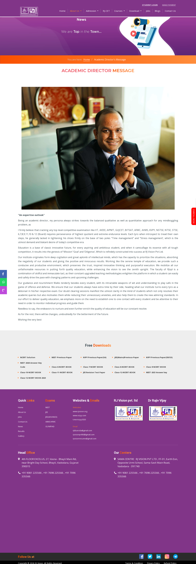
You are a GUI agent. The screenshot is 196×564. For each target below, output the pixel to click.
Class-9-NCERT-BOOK (156, 367)
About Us (22, 412)
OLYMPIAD (49, 426)
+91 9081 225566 (32, 472)
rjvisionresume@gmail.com (84, 438)
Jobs (148, 11)
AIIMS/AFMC (50, 421)
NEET (47, 407)
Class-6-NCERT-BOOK (61, 367)
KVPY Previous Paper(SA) (94, 357)
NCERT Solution (27, 357)
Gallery (21, 436)
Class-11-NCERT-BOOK (62, 372)
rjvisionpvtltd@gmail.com (83, 434)
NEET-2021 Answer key (156, 372)
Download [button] (134, 11)
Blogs (157, 11)
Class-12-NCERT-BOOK (125, 372)
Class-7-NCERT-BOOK (93, 367)
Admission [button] (91, 11)
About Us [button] (75, 11)
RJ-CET (106, 11)
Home (63, 11)
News (20, 426)
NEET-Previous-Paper (62, 357)
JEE (46, 412)
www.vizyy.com (79, 415)
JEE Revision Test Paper (94, 372)
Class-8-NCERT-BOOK (124, 367)
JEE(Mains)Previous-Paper (127, 357)
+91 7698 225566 (53, 472)
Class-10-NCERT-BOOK (30, 372)
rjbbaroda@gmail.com (82, 430)
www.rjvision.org (80, 411)
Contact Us (170, 11)
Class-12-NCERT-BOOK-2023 (33, 378)
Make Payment (169, 5)
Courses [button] (118, 11)
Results (21, 431)
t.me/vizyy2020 (79, 419)
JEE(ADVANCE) (51, 417)
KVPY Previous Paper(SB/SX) (159, 357)
